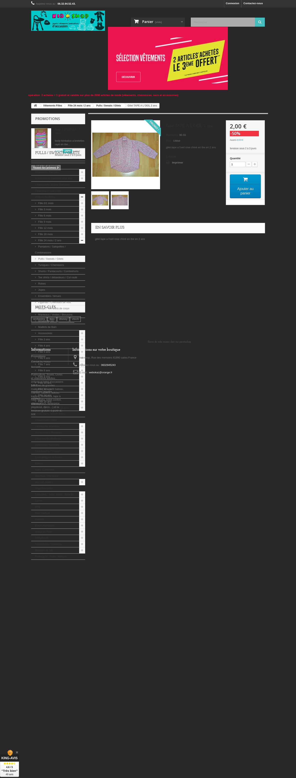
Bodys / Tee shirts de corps (53, 337)
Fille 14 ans (45, 424)
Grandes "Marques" (47, 505)
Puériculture (42, 542)
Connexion (232, 3)
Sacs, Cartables (44, 498)
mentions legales (41, 697)
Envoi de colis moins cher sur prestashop (169, 647)
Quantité (235, 158)
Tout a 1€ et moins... (47, 195)
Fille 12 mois (45, 257)
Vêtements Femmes (47, 474)
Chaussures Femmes (48, 480)
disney (63, 613)
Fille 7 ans (44, 393)
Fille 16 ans (45, 430)
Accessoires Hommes (48, 461)
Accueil (35, 672)
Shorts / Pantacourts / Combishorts (58, 300)
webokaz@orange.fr (100, 678)
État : (169, 140)
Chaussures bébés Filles (50, 443)
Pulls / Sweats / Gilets (50, 287)
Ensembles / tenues (49, 325)
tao (54, 619)
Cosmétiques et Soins (48, 486)
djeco (57, 625)
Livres (39, 529)
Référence (172, 134)
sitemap (36, 709)
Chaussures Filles (46, 449)
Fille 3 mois (44, 238)
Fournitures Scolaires (48, 573)
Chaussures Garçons (48, 219)
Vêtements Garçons (47, 201)
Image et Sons (44, 560)
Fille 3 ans (44, 368)
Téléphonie (42, 567)
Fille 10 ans (45, 412)
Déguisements (44, 517)
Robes (42, 312)
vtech (75, 613)
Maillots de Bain (47, 356)
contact (35, 704)
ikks (52, 613)
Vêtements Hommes (47, 455)
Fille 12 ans (45, 418)
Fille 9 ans (44, 405)
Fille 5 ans (44, 380)
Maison (39, 548)
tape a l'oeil (40, 619)
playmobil (66, 619)
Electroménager (45, 554)
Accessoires (45, 362)
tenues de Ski (46, 349)
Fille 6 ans (44, 387)
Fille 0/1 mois (46, 232)
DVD (37, 536)
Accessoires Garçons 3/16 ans (54, 207)
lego (46, 625)
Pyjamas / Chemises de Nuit (54, 331)
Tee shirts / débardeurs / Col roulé (57, 306)
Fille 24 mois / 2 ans (49, 269)
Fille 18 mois (45, 263)
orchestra (39, 613)
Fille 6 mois (44, 244)
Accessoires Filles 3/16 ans (52, 436)
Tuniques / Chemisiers (51, 294)
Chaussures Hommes (48, 467)
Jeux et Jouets (44, 511)
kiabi (36, 625)
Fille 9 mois (44, 250)
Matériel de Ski (44, 579)
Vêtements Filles (45, 226)
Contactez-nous (253, 3)
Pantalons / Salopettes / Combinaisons (50, 278)
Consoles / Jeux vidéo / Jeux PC (55, 523)
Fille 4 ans (44, 374)
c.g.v (34, 690)
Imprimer (177, 162)
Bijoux (39, 492)
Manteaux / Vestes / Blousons (55, 343)
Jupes (41, 318)
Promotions (47, 118)
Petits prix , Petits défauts (51, 585)
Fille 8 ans (44, 399)
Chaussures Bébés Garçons (52, 213)
